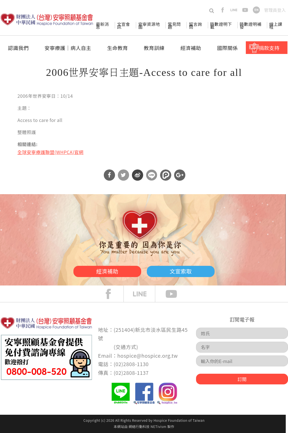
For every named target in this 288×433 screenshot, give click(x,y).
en (256, 9)
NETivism (158, 426)
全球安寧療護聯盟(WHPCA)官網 (50, 152)
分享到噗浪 (165, 175)
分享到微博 (137, 175)
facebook (222, 9)
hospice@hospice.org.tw (147, 355)
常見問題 (174, 25)
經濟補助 (190, 47)
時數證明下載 (221, 25)
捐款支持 (269, 47)
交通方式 (126, 346)
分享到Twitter (123, 175)
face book (112, 293)
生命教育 (117, 47)
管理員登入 (275, 10)
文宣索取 (188, 270)
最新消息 (102, 25)
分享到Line (151, 175)
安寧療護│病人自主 (67, 47)
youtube (245, 9)
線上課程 (275, 25)
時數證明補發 (250, 25)
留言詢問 (195, 25)
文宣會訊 (123, 25)
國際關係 (227, 47)
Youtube (175, 293)
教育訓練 (154, 47)
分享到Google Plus (179, 175)
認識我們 (18, 47)
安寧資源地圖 (149, 25)
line (233, 9)
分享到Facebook (109, 175)
